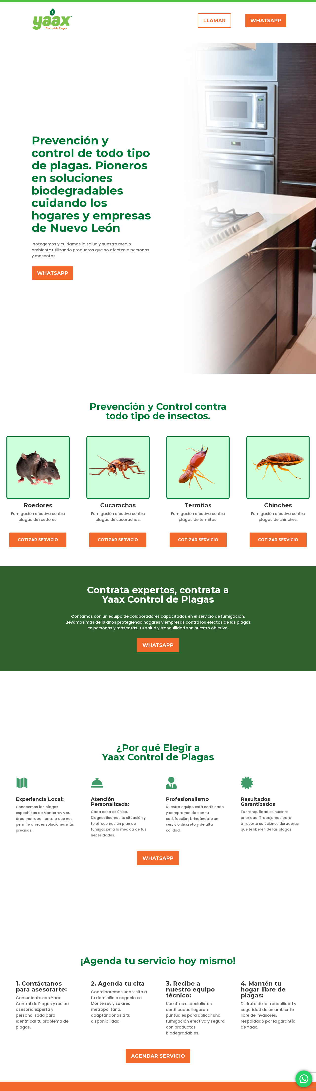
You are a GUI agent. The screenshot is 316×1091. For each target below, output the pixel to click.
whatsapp (265, 20)
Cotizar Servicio (38, 539)
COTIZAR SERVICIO (278, 539)
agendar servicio (158, 1056)
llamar (214, 20)
